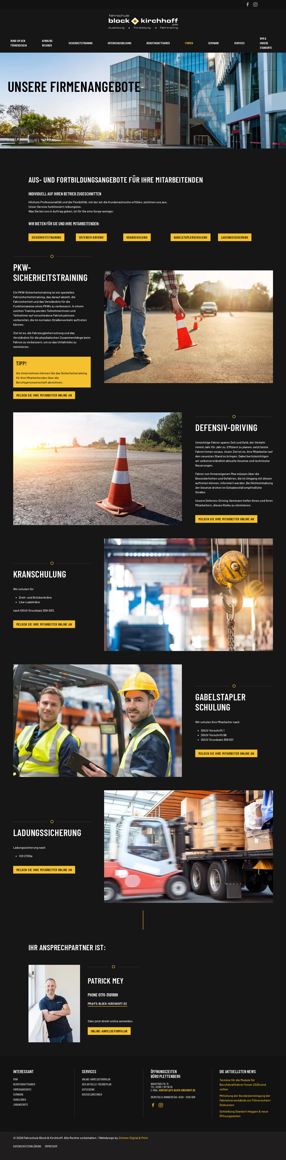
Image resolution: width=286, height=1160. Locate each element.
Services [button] (239, 43)
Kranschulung (136, 237)
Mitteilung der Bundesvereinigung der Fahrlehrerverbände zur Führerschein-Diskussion (245, 1100)
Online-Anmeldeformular (109, 1031)
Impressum (51, 1146)
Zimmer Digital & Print (133, 1138)
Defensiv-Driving (91, 237)
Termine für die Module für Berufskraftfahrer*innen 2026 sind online (243, 1084)
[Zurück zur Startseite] (143, 21)
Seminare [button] (213, 43)
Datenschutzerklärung (27, 1146)
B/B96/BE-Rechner (47, 43)
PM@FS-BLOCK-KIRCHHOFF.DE (107, 1003)
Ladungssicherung (234, 237)
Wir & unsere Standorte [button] (266, 43)
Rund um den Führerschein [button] (19, 43)
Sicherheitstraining (46, 237)
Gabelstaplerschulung (190, 237)
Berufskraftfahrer (158, 43)
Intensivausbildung (119, 43)
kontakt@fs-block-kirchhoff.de (177, 1090)
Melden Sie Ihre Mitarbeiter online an (44, 395)
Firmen (189, 43)
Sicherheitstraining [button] (80, 43)
